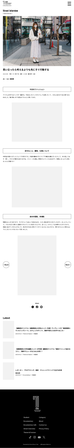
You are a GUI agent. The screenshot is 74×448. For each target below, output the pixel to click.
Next (68, 265)
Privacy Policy (44, 429)
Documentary (28, 421)
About (41, 421)
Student (26, 417)
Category (42, 417)
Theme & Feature (30, 432)
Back (6, 265)
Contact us (43, 425)
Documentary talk (30, 425)
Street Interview (29, 429)
